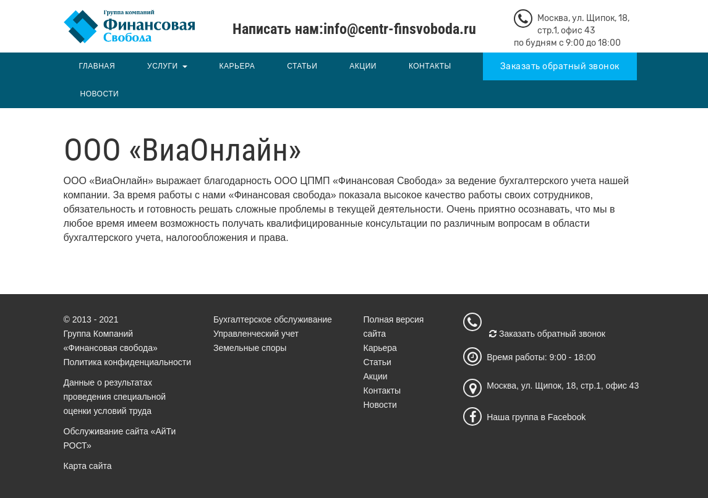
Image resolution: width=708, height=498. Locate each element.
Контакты (430, 66)
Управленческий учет (256, 334)
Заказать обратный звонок (560, 66)
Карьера (237, 66)
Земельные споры (249, 348)
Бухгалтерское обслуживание (272, 319)
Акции (363, 66)
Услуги (162, 66)
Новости (99, 94)
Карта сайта (88, 466)
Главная (97, 66)
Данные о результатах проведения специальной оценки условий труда (115, 397)
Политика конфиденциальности (128, 362)
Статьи (302, 66)
